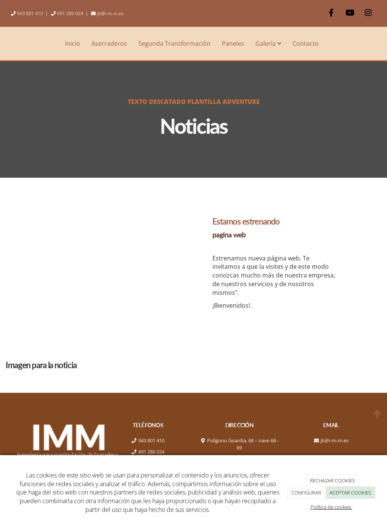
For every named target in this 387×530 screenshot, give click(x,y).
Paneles (233, 43)
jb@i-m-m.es (110, 13)
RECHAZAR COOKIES (332, 480)
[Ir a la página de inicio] (4, 43)
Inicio (72, 43)
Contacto (306, 43)
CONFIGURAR (306, 492)
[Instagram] (368, 13)
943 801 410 (30, 13)
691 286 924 (70, 13)
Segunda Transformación (174, 43)
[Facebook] (331, 13)
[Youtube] (350, 13)
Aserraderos (109, 43)
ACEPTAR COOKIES (350, 492)
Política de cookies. (331, 507)
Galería (268, 43)
